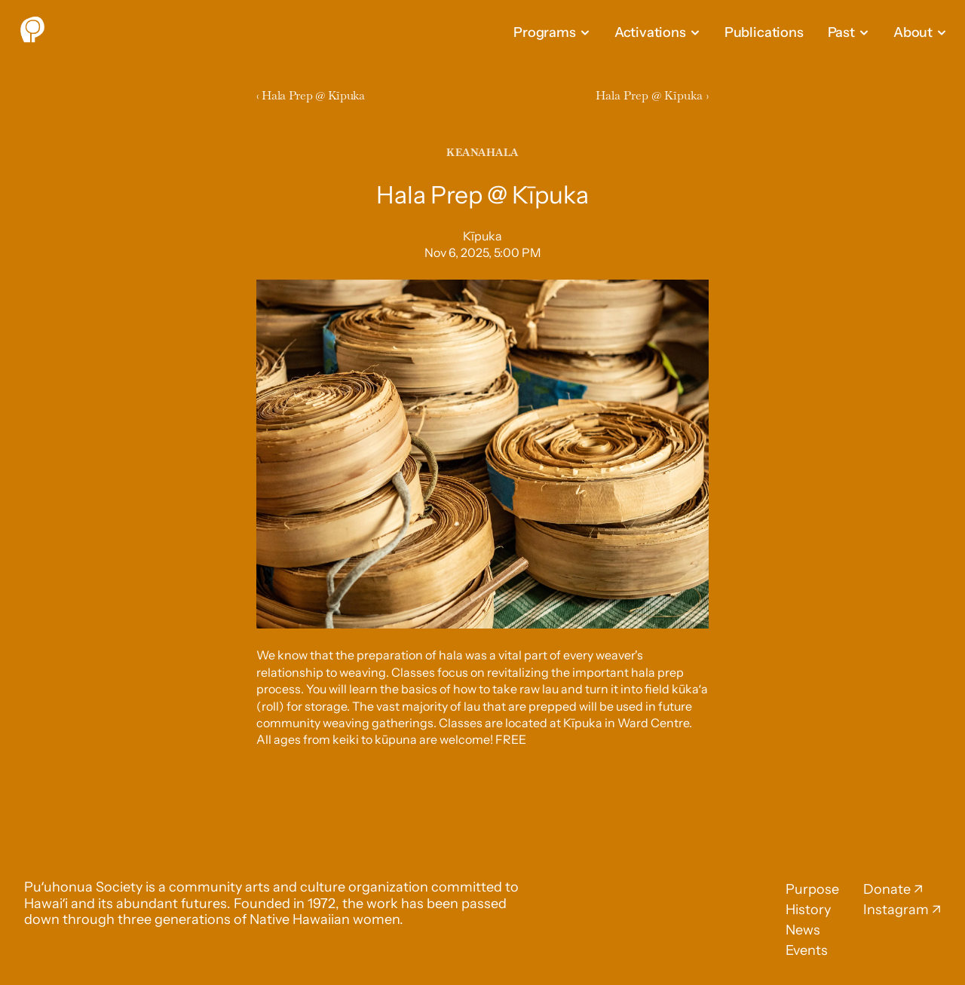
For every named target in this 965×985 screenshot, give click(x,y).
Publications (764, 32)
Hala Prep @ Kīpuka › (652, 95)
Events (807, 950)
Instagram (896, 909)
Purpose (812, 889)
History (808, 909)
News (803, 930)
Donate (887, 889)
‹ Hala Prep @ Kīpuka (311, 95)
